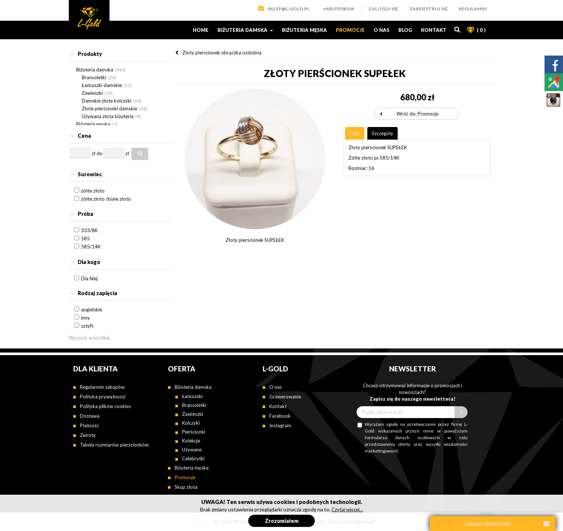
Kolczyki (191, 423)
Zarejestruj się (428, 8)
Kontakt (433, 30)
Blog (405, 30)
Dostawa (90, 416)
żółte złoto (93, 191)
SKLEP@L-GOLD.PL (288, 8)
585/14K (91, 247)
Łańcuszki (192, 396)
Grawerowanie (285, 397)
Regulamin (473, 8)
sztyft (87, 326)
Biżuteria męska (304, 30)
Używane (192, 449)
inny (85, 318)
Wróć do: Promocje (417, 114)
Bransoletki (94, 77)
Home (201, 30)
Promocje (350, 30)
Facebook (280, 416)
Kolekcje (191, 441)
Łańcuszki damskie (102, 85)
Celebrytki (193, 458)
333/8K (89, 230)
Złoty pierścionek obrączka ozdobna (222, 53)
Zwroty (88, 435)
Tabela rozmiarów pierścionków (114, 445)
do (99, 153)
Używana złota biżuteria (108, 116)
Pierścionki (193, 432)
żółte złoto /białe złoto (106, 199)
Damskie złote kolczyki (106, 101)
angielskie (91, 310)
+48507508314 (338, 8)
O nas (382, 30)
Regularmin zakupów (102, 387)
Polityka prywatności (102, 397)
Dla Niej (89, 278)
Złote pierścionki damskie (109, 108)
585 (85, 238)
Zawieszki (92, 93)
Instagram (280, 425)
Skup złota (186, 487)
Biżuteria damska (245, 30)
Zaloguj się (383, 8)
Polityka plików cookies (105, 406)
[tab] (120, 54)
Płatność (89, 425)
